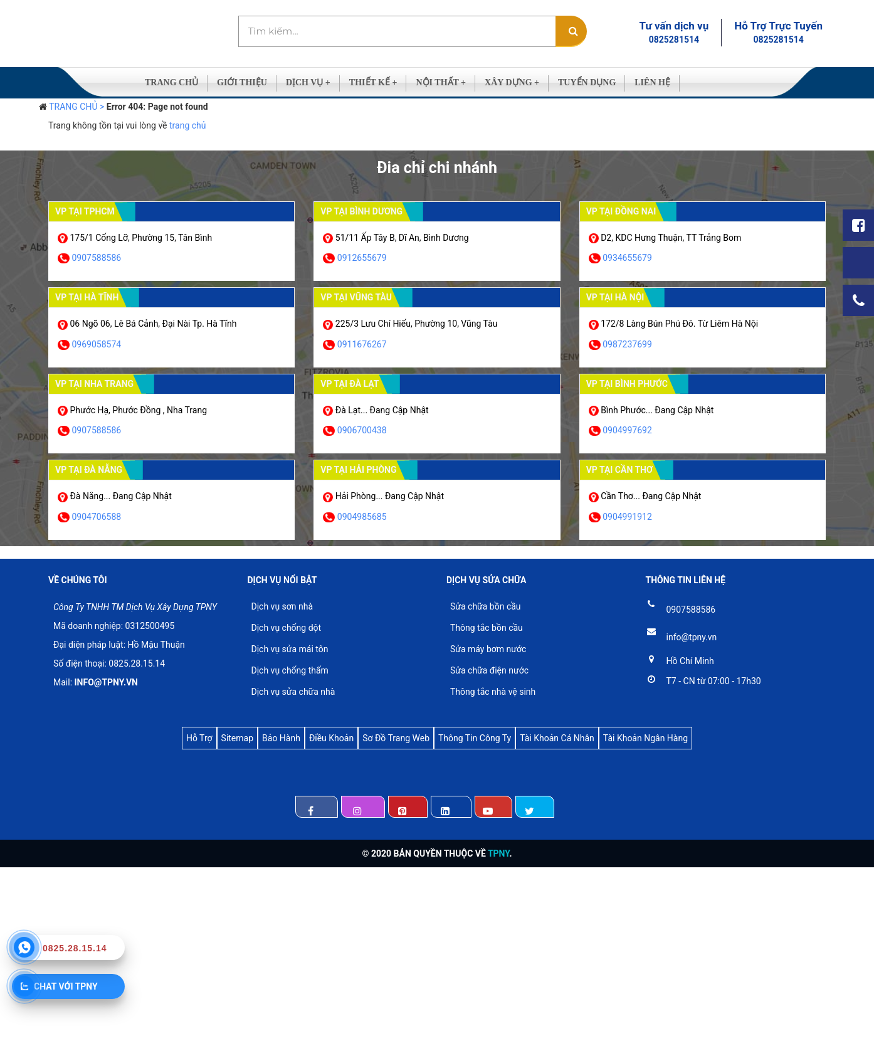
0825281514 (674, 39)
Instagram (363, 807)
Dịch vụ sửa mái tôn (290, 649)
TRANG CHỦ (171, 82)
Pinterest (408, 807)
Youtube (494, 807)
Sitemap (237, 738)
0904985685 (362, 517)
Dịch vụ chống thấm (290, 670)
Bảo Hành (281, 738)
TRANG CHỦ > (76, 107)
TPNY (499, 853)
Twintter (534, 807)
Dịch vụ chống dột (286, 628)
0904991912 (627, 517)
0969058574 (96, 344)
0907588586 (96, 258)
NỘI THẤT (441, 82)
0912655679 (362, 258)
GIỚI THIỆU (242, 82)
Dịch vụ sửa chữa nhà (293, 692)
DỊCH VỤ (308, 82)
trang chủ (187, 125)
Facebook (316, 807)
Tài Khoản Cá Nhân (557, 738)
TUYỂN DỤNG (587, 82)
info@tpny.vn (691, 637)
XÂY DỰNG (512, 82)
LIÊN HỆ (652, 82)
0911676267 (362, 344)
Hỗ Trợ (199, 738)
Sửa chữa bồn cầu (485, 606)
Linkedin (451, 807)
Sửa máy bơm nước (488, 649)
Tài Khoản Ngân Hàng (645, 738)
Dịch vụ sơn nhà (282, 606)
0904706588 (96, 517)
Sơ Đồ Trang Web (395, 738)
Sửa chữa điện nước (489, 670)
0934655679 (627, 258)
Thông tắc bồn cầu (486, 628)
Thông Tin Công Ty (474, 738)
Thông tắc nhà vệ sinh (492, 692)
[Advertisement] (376, 955)
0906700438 (362, 430)
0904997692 (627, 430)
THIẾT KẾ (373, 82)
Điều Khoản (331, 738)
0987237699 (627, 344)
